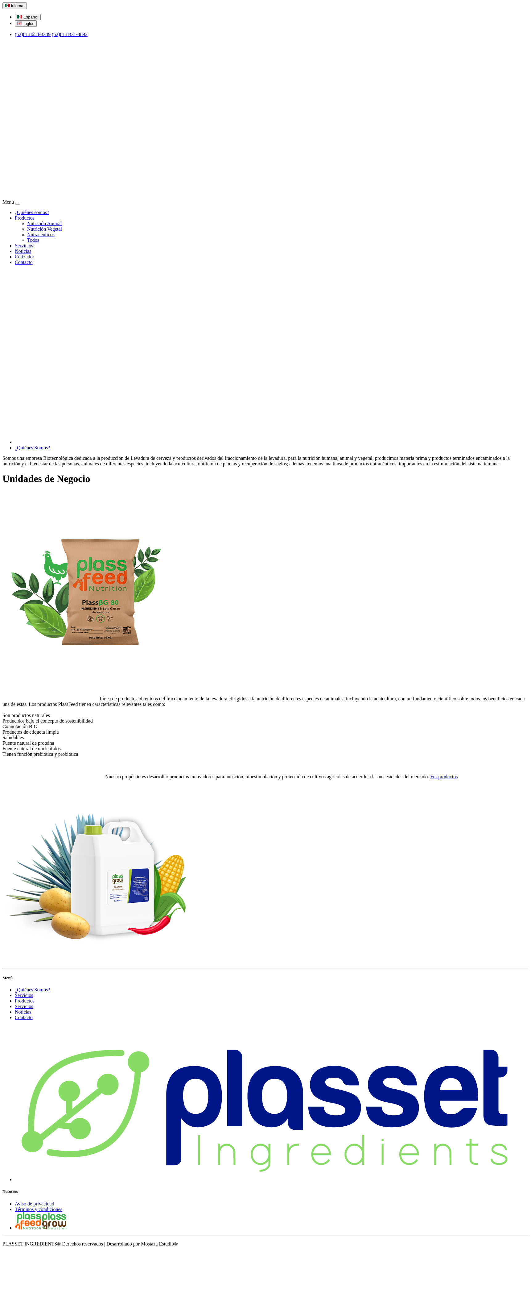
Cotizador (24, 256)
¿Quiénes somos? (32, 212)
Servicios (24, 245)
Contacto (24, 262)
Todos (33, 240)
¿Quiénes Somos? (32, 447)
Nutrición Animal (44, 223)
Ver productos (444, 776)
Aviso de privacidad (34, 1203)
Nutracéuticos (41, 234)
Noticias (23, 251)
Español (27, 17)
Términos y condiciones (38, 1209)
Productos (25, 218)
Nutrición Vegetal (44, 229)
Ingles (25, 23)
